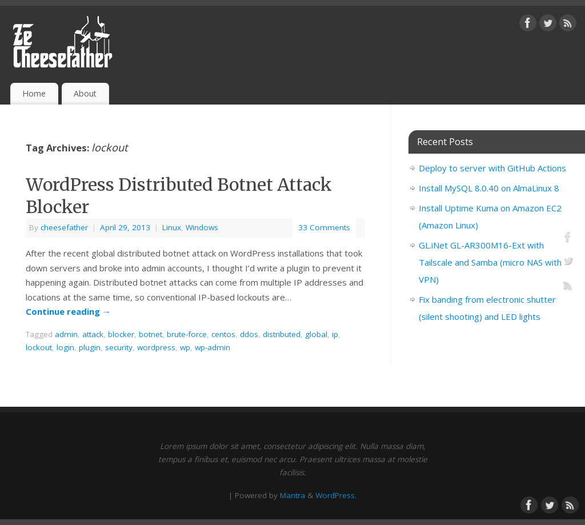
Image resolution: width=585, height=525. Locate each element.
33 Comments (324, 227)
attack (92, 334)
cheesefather (64, 227)
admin (66, 334)
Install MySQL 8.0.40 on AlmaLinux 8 (489, 188)
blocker (121, 334)
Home (34, 93)
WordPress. (335, 495)
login (65, 347)
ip (335, 334)
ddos (249, 334)
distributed (281, 334)
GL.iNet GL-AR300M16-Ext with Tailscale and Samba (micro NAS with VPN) (490, 262)
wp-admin (212, 347)
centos (223, 334)
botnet (150, 334)
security (119, 347)
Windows (202, 227)
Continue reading (68, 311)
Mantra (292, 495)
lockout (39, 347)
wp (185, 347)
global (316, 334)
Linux (171, 227)
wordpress (156, 347)
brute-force (187, 334)
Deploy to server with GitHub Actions (492, 168)
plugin (90, 347)
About (85, 93)
